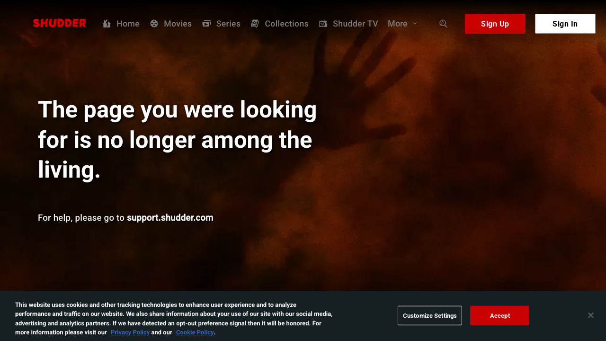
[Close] (590, 318)
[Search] (443, 24)
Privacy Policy (130, 336)
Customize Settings (430, 318)
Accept (500, 318)
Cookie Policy (195, 336)
